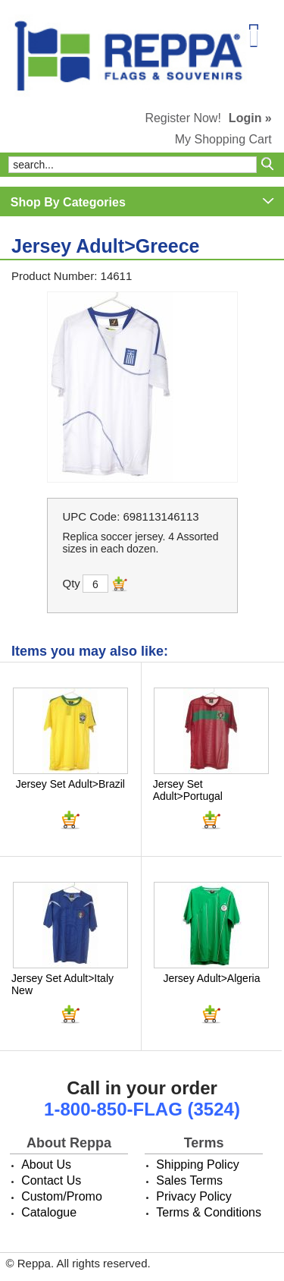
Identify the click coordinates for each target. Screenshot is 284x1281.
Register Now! (182, 118)
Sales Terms (189, 1180)
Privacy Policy (194, 1196)
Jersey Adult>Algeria (211, 978)
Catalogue (48, 1212)
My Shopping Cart (223, 139)
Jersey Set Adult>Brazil (70, 784)
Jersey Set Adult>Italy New (62, 984)
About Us (46, 1164)
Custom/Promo (61, 1196)
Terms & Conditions (208, 1212)
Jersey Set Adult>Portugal (188, 790)
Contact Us (51, 1180)
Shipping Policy (197, 1164)
